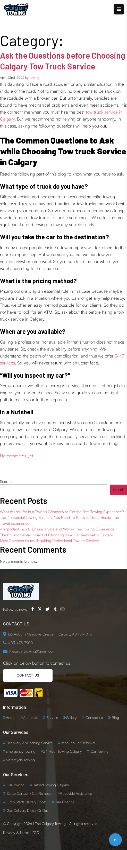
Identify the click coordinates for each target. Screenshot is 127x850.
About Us (30, 717)
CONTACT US (28, 675)
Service (52, 717)
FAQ (36, 832)
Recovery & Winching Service (29, 743)
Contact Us (93, 717)
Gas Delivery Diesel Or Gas (27, 810)
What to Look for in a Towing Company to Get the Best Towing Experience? (62, 511)
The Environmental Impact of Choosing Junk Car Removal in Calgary (56, 535)
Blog (115, 717)
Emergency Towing (20, 751)
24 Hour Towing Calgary (62, 751)
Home (10, 717)
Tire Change (64, 802)
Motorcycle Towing (20, 760)
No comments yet (16, 455)
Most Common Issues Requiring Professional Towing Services (49, 540)
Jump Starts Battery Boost (26, 802)
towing (34, 77)
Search (6, 481)
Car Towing (99, 751)
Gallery (71, 717)
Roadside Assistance (76, 793)
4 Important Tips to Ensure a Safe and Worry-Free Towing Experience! (57, 529)
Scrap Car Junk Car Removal (29, 793)
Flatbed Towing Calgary (50, 785)
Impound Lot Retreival (78, 743)
